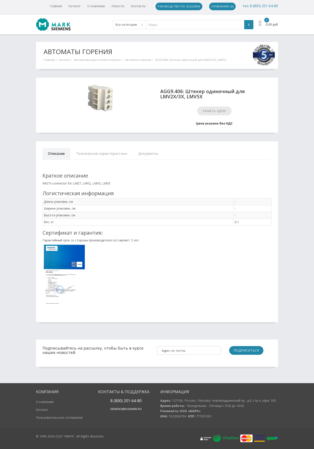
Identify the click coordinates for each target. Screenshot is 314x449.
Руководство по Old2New (179, 6)
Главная (56, 6)
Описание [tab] (56, 153)
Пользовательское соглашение (59, 417)
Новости (117, 6)
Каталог (74, 6)
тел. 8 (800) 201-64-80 (260, 5)
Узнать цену (214, 111)
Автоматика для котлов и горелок (97, 60)
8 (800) (116, 400)
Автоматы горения (138, 60)
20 (125, 400)
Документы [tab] (148, 153)
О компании (96, 6)
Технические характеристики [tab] (101, 153)
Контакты (138, 6)
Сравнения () (222, 6)
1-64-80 (135, 400)
